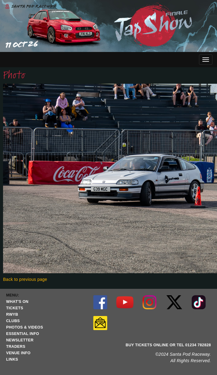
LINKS (12, 359)
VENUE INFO (18, 353)
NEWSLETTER (20, 340)
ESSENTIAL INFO (22, 334)
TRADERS (15, 346)
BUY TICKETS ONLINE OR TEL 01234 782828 (168, 345)
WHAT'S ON (17, 302)
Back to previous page (25, 279)
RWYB (12, 314)
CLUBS (13, 321)
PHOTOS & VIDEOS (24, 327)
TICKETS (14, 308)
